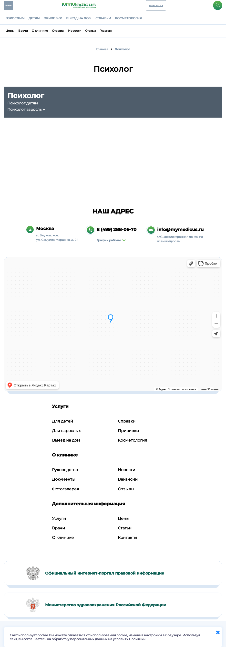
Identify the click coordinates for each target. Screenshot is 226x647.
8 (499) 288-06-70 (116, 229)
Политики (137, 639)
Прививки (53, 18)
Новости (74, 30)
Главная (106, 30)
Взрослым (15, 18)
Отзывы (58, 30)
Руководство (65, 469)
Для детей (62, 421)
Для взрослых (66, 430)
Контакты (127, 537)
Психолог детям (22, 103)
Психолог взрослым (26, 109)
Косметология (128, 18)
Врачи (23, 30)
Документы (63, 479)
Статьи (90, 30)
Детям (34, 18)
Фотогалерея (65, 489)
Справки (103, 18)
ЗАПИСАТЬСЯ (156, 5)
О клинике (40, 30)
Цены (10, 30)
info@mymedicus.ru (180, 229)
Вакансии (128, 479)
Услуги (59, 518)
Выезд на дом (79, 18)
